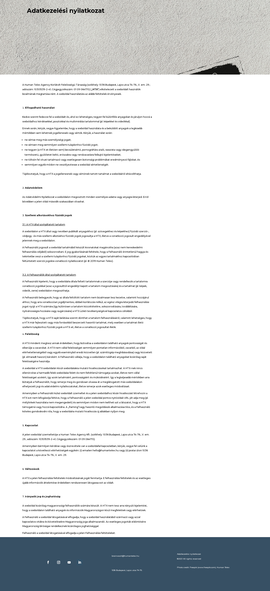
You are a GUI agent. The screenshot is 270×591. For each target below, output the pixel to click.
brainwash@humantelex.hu (125, 556)
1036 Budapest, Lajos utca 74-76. (127, 570)
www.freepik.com (206, 567)
